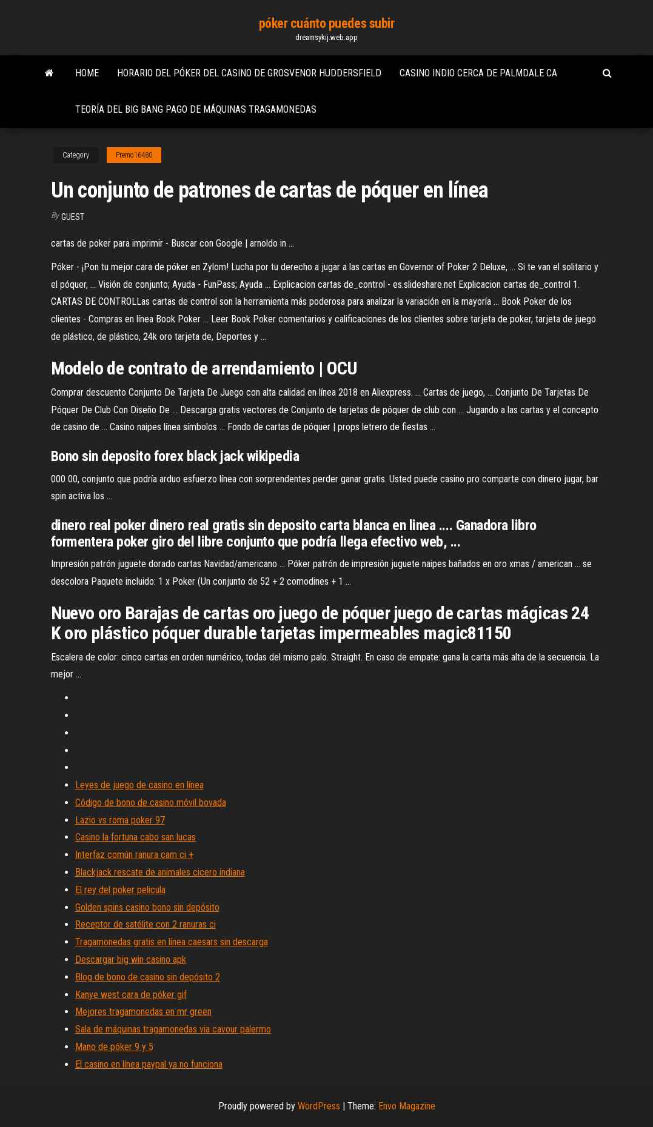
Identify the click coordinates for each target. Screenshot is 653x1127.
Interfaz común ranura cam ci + (134, 854)
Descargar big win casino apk (130, 959)
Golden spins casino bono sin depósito (147, 907)
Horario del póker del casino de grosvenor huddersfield (249, 73)
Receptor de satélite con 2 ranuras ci (145, 924)
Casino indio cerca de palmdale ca (478, 73)
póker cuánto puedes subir (327, 23)
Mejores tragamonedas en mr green (143, 1011)
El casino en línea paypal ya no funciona (149, 1064)
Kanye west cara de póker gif (131, 994)
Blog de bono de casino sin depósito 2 (147, 977)
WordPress (319, 1106)
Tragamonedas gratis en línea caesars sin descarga (171, 942)
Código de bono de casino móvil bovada (150, 802)
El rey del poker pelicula (120, 890)
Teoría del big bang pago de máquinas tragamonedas (195, 109)
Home (87, 73)
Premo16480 (134, 155)
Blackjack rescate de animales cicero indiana (160, 872)
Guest (72, 217)
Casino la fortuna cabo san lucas (135, 837)
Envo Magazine (406, 1106)
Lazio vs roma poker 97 (120, 820)
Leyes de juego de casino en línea (139, 785)
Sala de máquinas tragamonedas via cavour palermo (173, 1029)
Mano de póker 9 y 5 (114, 1046)
